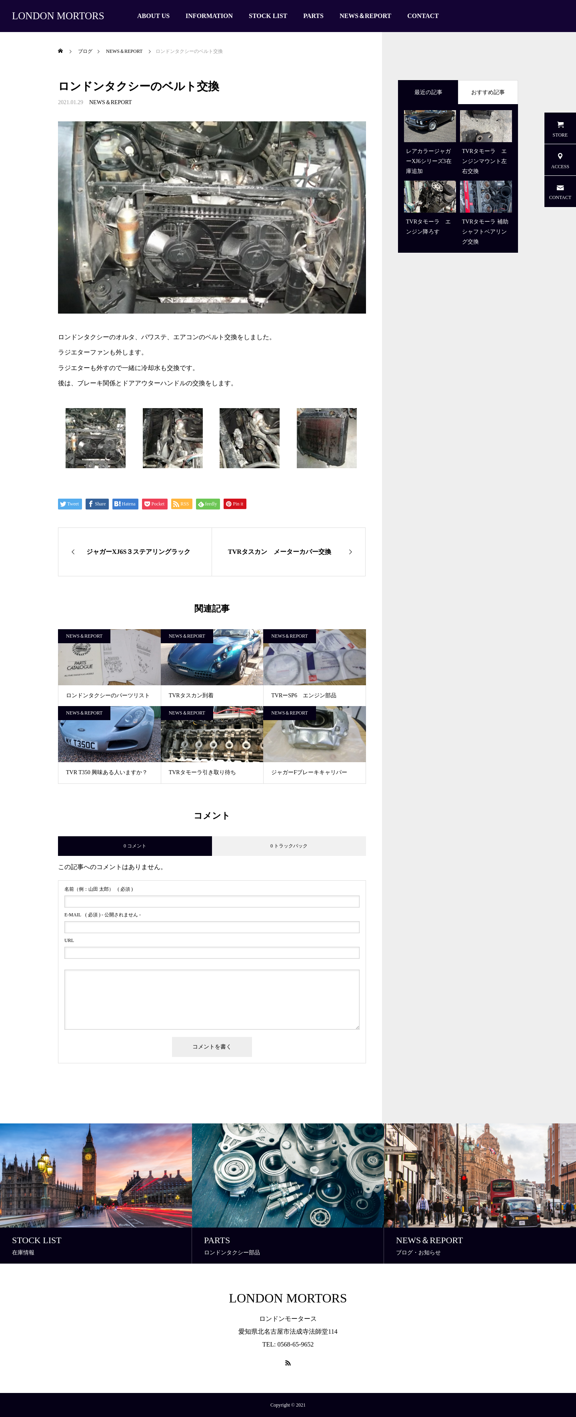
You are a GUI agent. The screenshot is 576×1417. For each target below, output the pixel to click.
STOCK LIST (268, 15)
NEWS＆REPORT (365, 15)
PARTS (313, 15)
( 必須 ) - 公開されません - (102, 914)
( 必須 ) (98, 889)
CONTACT (423, 15)
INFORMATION (209, 15)
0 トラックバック (289, 846)
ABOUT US (153, 15)
